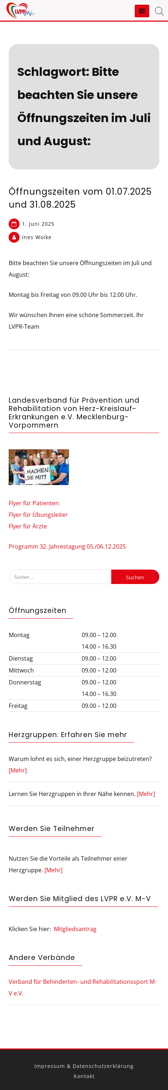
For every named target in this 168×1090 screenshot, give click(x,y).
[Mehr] (18, 770)
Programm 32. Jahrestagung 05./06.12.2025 (67, 546)
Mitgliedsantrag (75, 929)
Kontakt (84, 1076)
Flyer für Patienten (34, 503)
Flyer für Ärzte (28, 526)
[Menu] (142, 11)
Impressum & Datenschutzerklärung (84, 1066)
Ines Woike (37, 237)
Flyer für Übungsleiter (38, 515)
